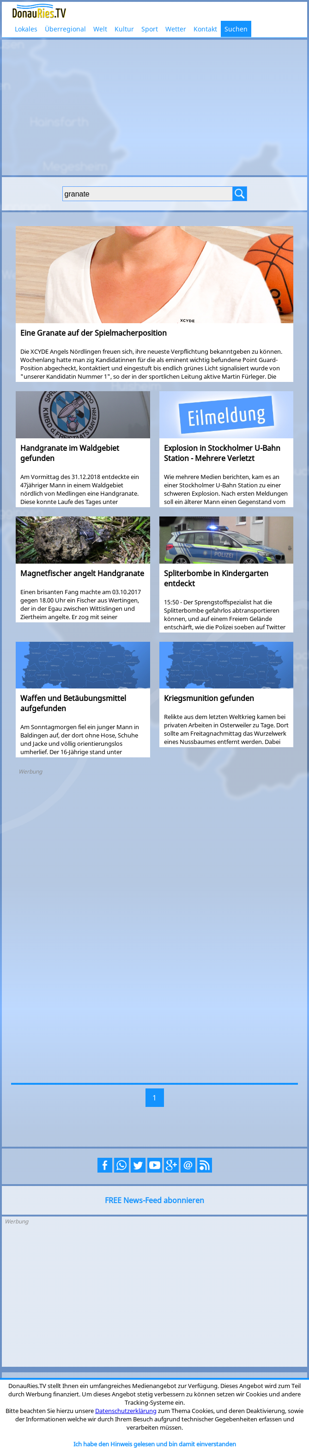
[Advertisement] (154, 106)
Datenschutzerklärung (126, 1411)
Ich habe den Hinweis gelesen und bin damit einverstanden (154, 1444)
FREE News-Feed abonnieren (154, 1200)
